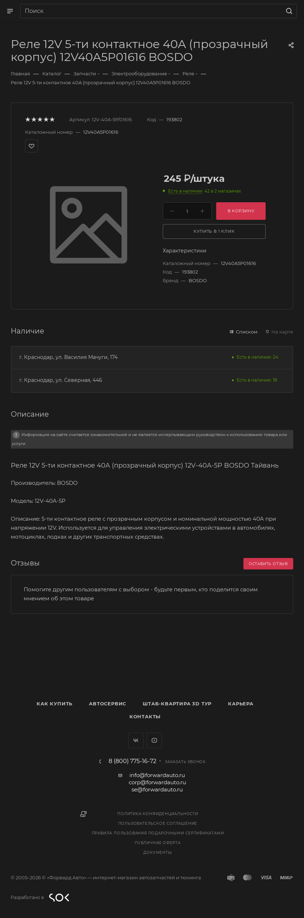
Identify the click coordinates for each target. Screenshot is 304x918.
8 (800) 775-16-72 (132, 761)
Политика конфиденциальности (157, 813)
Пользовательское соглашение (158, 823)
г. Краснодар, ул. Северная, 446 (60, 380)
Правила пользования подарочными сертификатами (158, 833)
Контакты (145, 716)
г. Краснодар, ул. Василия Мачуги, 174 (68, 357)
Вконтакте (136, 740)
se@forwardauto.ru (157, 789)
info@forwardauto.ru (157, 775)
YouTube (154, 740)
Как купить (54, 703)
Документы (157, 852)
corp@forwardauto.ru (157, 782)
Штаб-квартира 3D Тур (177, 703)
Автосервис (107, 703)
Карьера (240, 703)
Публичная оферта (158, 843)
